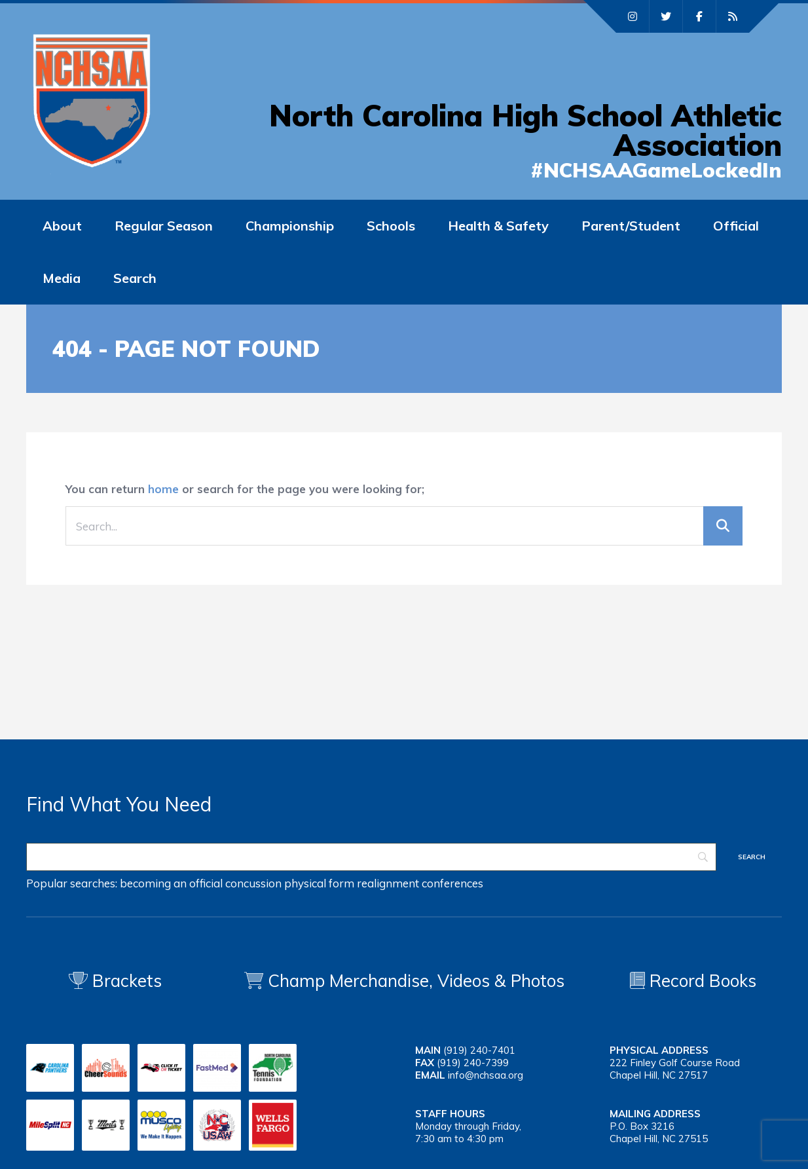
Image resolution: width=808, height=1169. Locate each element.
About (62, 225)
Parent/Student (630, 225)
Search (134, 278)
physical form (319, 883)
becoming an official (171, 883)
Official (736, 225)
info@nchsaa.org (485, 1075)
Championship (290, 225)
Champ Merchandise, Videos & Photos (416, 981)
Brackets (115, 981)
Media (62, 278)
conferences (452, 883)
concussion (253, 883)
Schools (391, 225)
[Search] (371, 857)
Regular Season (164, 225)
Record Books (693, 981)
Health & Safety (498, 225)
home (163, 489)
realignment (388, 883)
